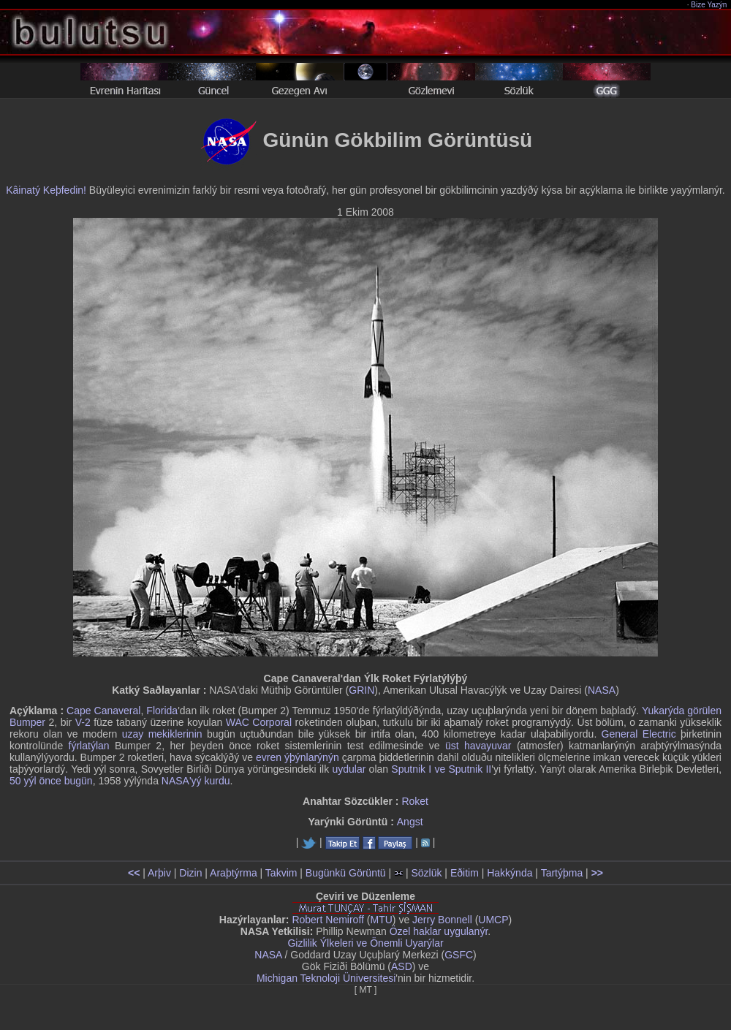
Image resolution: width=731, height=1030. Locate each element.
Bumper (27, 722)
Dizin (190, 873)
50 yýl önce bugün (51, 781)
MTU (382, 919)
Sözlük (426, 873)
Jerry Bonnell (442, 919)
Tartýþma (562, 873)
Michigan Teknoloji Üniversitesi (326, 978)
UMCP (493, 919)
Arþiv (159, 873)
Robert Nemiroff (328, 919)
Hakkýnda (509, 873)
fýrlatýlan (89, 745)
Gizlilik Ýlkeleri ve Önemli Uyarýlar (365, 943)
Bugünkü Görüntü (346, 873)
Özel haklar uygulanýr (439, 931)
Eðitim (464, 873)
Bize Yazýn (709, 5)
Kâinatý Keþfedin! (46, 190)
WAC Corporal (259, 722)
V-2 (83, 722)
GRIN (361, 690)
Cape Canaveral (103, 710)
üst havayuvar (478, 745)
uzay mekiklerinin (162, 734)
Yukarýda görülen (681, 710)
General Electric (639, 734)
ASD (401, 966)
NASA (602, 690)
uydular (349, 769)
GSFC (458, 955)
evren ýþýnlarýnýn (297, 757)
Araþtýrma (233, 873)
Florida (162, 710)
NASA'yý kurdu (196, 781)
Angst (410, 822)
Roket (414, 801)
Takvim (281, 873)
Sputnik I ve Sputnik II (441, 769)
